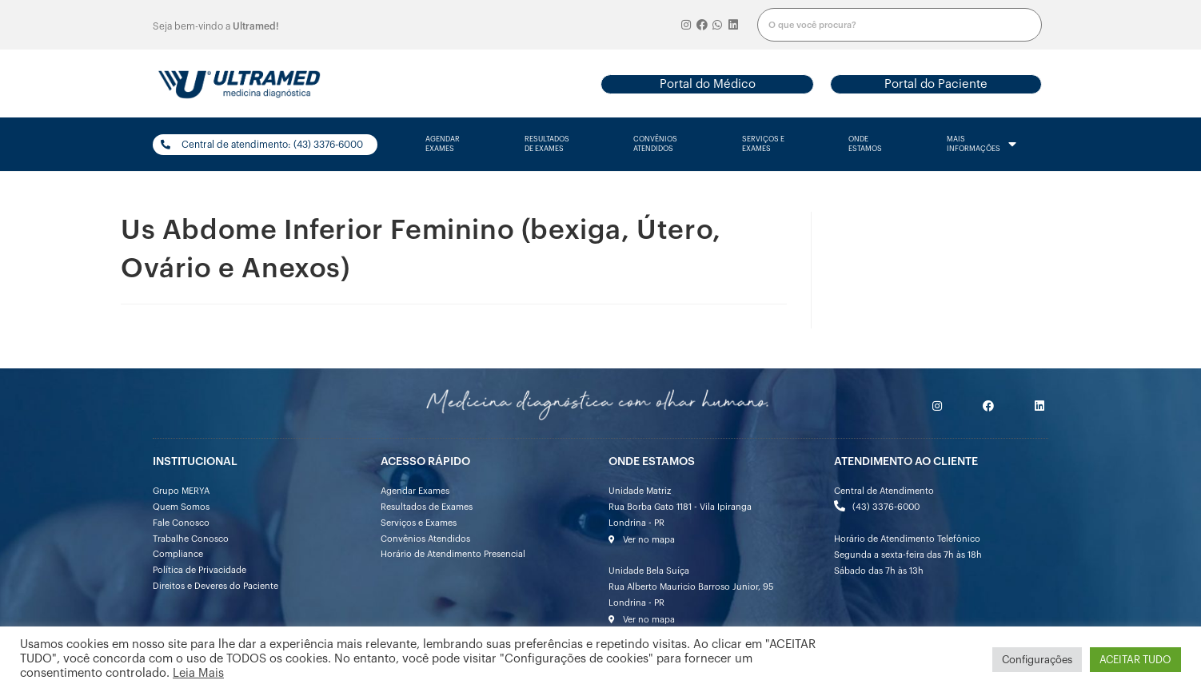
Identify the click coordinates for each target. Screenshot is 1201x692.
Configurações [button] (1037, 659)
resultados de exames (547, 144)
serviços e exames (763, 144)
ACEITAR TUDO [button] (1135, 659)
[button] (707, 84)
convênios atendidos (655, 144)
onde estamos (865, 144)
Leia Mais (198, 673)
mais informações (981, 144)
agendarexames (442, 144)
